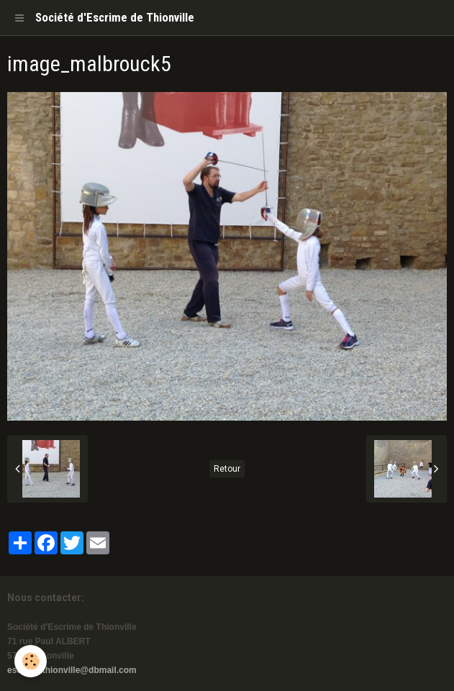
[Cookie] (30, 661)
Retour (227, 469)
